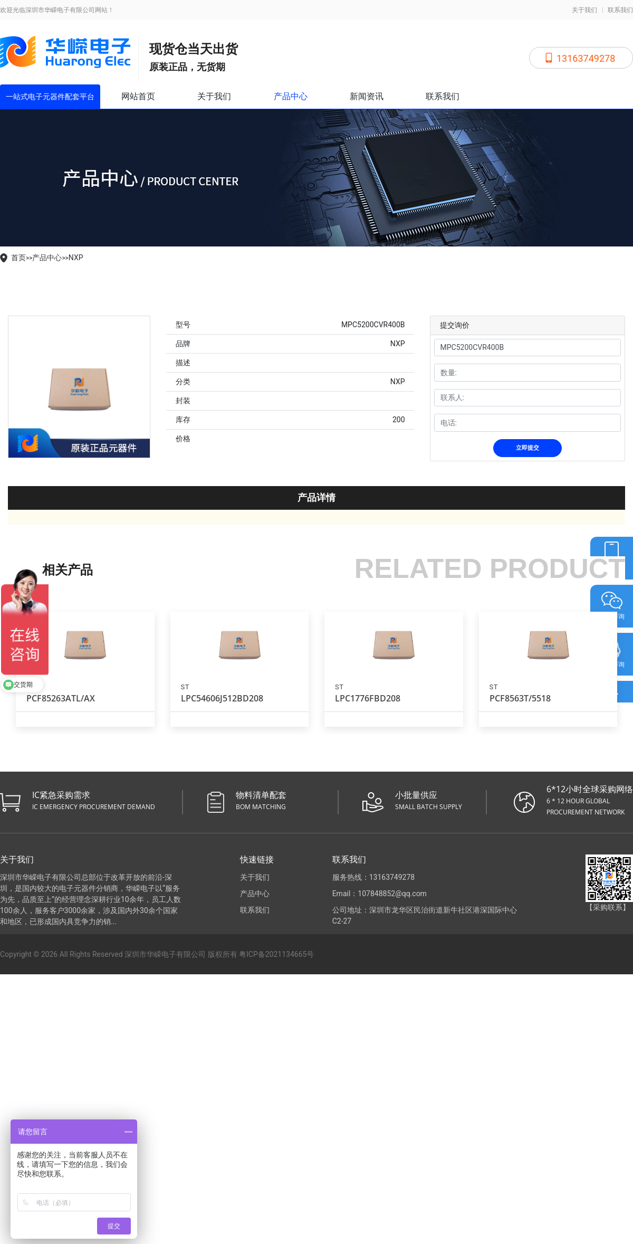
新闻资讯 (366, 96)
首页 (18, 257)
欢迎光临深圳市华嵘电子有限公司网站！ (57, 10)
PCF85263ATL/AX (60, 698)
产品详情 (316, 497)
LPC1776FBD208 (367, 698)
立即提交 (527, 447)
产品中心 (291, 96)
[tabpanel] (79, 387)
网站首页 (138, 96)
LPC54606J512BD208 (222, 698)
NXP (76, 257)
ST (185, 687)
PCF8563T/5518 (520, 698)
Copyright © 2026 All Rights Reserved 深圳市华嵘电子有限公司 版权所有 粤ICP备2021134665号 (157, 954)
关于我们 (584, 10)
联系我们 (620, 10)
